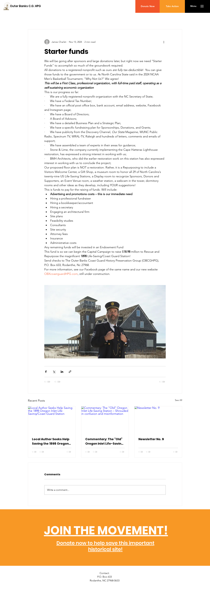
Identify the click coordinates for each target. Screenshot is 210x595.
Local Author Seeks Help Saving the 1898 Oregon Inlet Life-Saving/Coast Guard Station (50, 441)
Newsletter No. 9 (151, 439)
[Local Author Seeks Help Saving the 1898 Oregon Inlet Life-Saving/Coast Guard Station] (51, 419)
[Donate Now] (147, 6)
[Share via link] (70, 371)
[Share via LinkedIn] (61, 371)
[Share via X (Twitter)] (53, 371)
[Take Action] (172, 6)
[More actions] (164, 42)
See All (178, 400)
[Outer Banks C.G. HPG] (25, 6)
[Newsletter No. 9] (158, 419)
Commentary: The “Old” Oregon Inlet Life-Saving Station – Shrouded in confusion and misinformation (104, 441)
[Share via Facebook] (45, 371)
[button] (193, 6)
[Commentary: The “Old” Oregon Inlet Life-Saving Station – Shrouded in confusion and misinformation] (105, 419)
